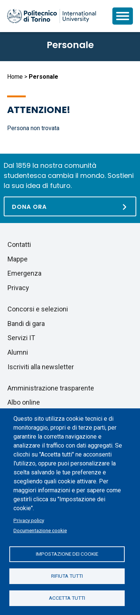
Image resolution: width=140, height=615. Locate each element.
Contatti (19, 244)
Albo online (23, 402)
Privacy (18, 288)
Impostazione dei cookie (67, 554)
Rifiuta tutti (67, 576)
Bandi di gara (26, 323)
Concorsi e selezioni (37, 309)
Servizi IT (21, 338)
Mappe (17, 259)
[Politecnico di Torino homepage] (51, 16)
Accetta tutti (67, 598)
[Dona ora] (70, 206)
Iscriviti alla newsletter (40, 367)
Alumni (17, 352)
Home (15, 76)
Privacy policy (28, 520)
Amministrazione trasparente (50, 388)
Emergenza (24, 273)
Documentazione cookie (40, 530)
